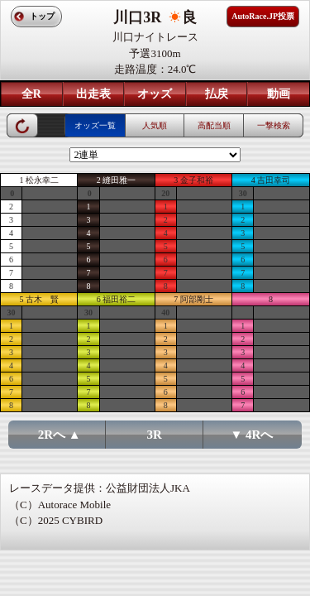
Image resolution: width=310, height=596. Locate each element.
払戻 (216, 94)
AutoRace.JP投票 (262, 16)
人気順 (154, 125)
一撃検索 (273, 125)
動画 (278, 94)
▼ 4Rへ (251, 434)
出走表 (93, 94)
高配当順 (214, 125)
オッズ (154, 94)
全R (31, 94)
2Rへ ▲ (59, 434)
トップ (42, 16)
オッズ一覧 (95, 125)
